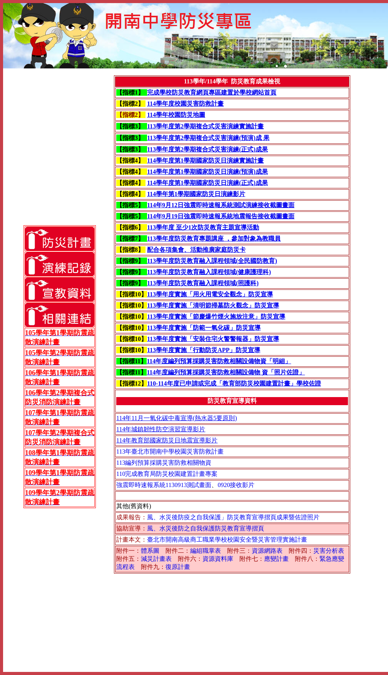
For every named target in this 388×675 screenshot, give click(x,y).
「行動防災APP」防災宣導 (223, 350)
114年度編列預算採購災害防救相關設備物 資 (207, 372)
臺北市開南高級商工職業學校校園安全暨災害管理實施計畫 (227, 539)
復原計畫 (178, 567)
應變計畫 (276, 558)
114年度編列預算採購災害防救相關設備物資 (206, 361)
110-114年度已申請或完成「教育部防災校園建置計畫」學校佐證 (234, 383)
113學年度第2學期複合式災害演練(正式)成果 (207, 149)
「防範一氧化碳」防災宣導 (224, 327)
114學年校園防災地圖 (176, 114)
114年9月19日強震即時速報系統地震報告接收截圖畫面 (220, 216)
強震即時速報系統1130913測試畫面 (163, 485)
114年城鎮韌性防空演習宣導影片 (160, 429)
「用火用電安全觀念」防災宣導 (230, 294)
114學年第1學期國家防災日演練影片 (196, 194)
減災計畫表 (156, 558)
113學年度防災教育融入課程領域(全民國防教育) (212, 261)
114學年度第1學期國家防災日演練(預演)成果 (207, 171)
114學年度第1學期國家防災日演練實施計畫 (205, 160)
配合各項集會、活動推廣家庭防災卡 (196, 249)
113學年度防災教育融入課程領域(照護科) (203, 283)
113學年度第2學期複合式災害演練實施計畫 (205, 126)
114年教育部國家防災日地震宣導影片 (166, 440)
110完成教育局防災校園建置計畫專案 (166, 474)
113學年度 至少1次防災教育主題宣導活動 (203, 227)
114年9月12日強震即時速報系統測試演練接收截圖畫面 (220, 205)
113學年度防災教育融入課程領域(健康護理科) (209, 272)
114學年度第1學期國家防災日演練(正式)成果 (207, 183)
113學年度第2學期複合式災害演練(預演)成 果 (208, 138)
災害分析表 (328, 550)
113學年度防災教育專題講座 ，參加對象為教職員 (214, 238)
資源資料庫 (217, 558)
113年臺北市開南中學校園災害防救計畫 (170, 451)
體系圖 (150, 550)
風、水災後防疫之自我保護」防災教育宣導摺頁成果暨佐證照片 (233, 517)
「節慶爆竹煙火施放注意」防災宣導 (236, 316)
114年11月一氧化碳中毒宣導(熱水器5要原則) (176, 418)
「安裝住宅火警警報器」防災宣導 (233, 339)
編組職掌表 (205, 550)
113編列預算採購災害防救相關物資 (163, 462)
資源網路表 (267, 550)
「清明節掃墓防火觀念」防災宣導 (233, 305)
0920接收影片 (235, 485)
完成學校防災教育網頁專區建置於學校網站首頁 (211, 92)
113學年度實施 (167, 294)
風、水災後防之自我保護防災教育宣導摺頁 (205, 528)
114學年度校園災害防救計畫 (185, 103)
